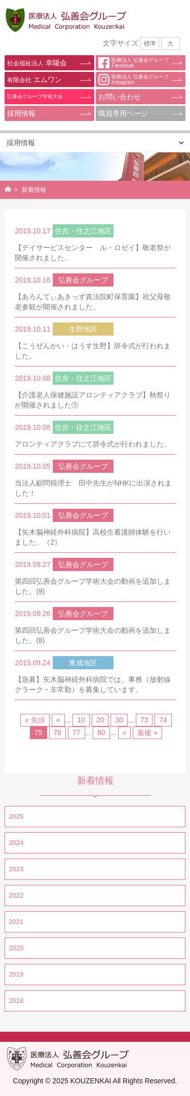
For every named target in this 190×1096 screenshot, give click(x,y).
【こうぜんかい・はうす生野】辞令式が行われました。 (93, 351)
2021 (16, 921)
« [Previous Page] (58, 720)
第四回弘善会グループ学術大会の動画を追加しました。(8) (93, 635)
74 (163, 720)
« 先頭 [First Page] (35, 720)
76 (58, 732)
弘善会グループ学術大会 (35, 96)
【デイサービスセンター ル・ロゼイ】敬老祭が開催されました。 (93, 252)
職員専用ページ (123, 113)
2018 (16, 1000)
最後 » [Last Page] (147, 732)
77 (76, 732)
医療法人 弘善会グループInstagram (133, 79)
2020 (16, 948)
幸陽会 (36, 63)
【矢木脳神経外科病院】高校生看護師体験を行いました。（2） (93, 537)
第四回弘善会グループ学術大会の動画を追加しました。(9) (93, 586)
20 (100, 720)
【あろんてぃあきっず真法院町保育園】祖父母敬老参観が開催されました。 (93, 302)
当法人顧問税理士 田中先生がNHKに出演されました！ (93, 488)
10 (81, 720)
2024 (16, 842)
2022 (16, 895)
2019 (16, 974)
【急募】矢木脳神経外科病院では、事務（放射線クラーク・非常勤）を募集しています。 (93, 684)
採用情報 (21, 113)
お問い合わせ (119, 97)
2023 (16, 869)
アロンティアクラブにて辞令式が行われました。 (93, 444)
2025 (16, 816)
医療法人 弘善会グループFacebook (133, 62)
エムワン (34, 79)
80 (101, 732)
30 (119, 720)
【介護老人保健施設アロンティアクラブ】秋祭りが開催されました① (93, 400)
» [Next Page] (125, 732)
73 (144, 720)
